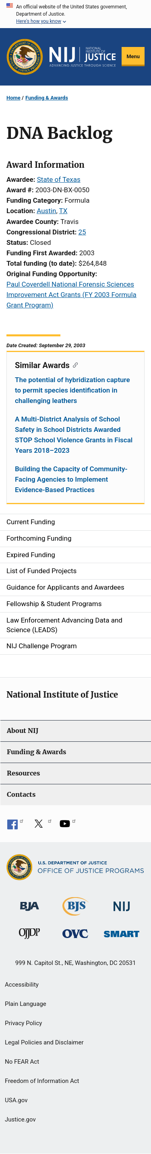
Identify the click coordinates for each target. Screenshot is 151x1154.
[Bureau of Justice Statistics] (75, 912)
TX (63, 211)
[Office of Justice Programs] (24, 57)
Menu (133, 56)
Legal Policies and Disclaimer (44, 1042)
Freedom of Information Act (42, 1081)
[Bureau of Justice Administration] (29, 902)
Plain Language (25, 1003)
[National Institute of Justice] (122, 903)
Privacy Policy (23, 1023)
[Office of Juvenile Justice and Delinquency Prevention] (29, 935)
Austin (46, 211)
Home (13, 98)
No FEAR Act (22, 1061)
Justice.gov (20, 1119)
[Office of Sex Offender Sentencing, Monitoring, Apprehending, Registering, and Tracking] (121, 932)
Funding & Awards (46, 98)
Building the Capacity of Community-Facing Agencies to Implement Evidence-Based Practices (71, 479)
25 (82, 232)
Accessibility (22, 984)
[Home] (83, 57)
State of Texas (59, 179)
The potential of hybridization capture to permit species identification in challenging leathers (72, 390)
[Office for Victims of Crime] (75, 933)
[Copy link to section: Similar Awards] (74, 364)
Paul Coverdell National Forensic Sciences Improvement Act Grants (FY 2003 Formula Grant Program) (71, 294)
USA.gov (16, 1100)
